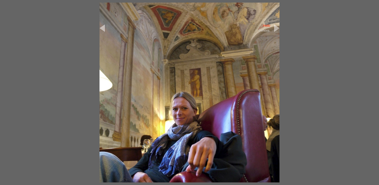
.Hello (266, 25)
